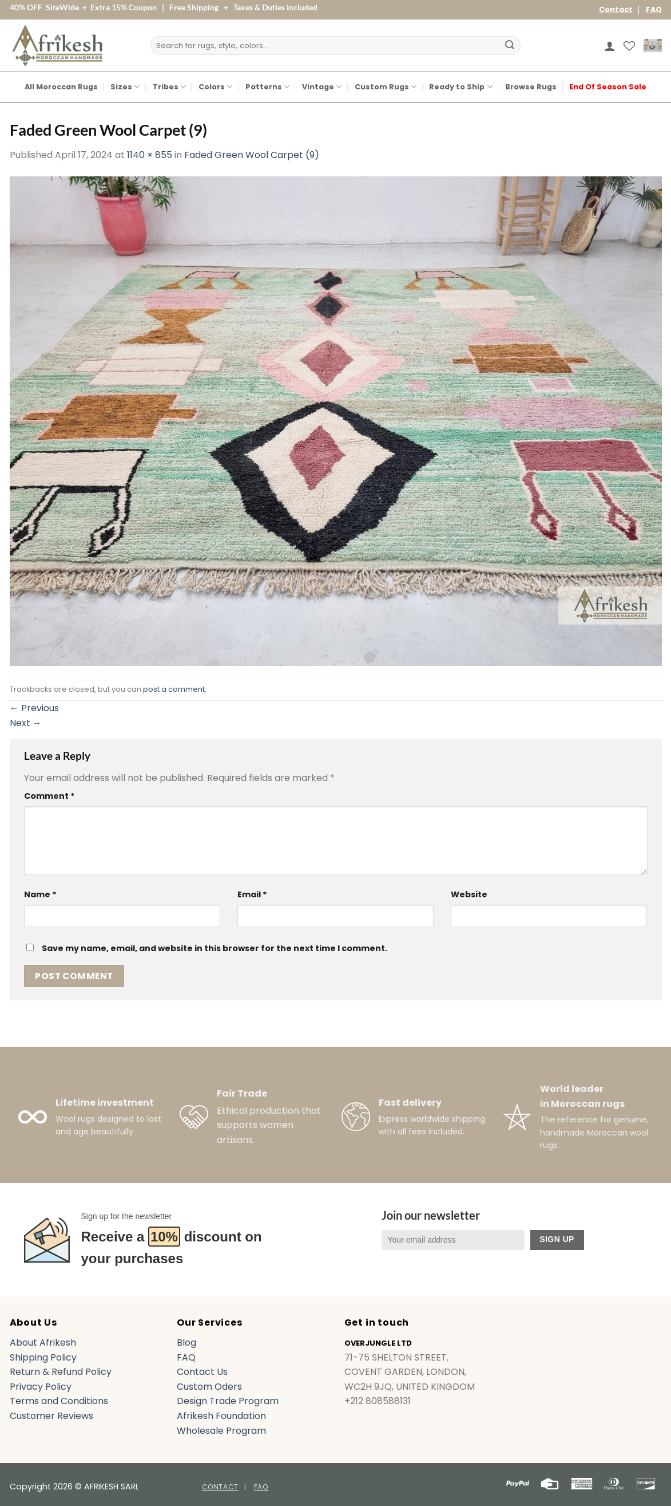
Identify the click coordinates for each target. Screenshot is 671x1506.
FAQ (654, 9)
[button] (610, 45)
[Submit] (509, 46)
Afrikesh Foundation (221, 1415)
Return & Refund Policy (61, 1371)
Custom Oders (209, 1386)
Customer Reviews (51, 1415)
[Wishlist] (629, 45)
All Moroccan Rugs (61, 87)
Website (469, 894)
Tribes (169, 86)
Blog (186, 1342)
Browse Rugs (531, 87)
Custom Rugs (385, 86)
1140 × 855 (149, 154)
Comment (49, 796)
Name (40, 894)
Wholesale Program (221, 1430)
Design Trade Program (228, 1401)
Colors (215, 86)
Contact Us (202, 1371)
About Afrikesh (43, 1342)
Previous (34, 708)
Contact (616, 9)
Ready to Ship (460, 86)
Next (26, 723)
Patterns (267, 86)
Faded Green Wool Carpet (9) (251, 154)
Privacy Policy (41, 1386)
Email (252, 894)
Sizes (125, 86)
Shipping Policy (43, 1357)
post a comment (174, 689)
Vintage (322, 86)
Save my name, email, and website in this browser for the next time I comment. (214, 948)
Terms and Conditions (59, 1401)
